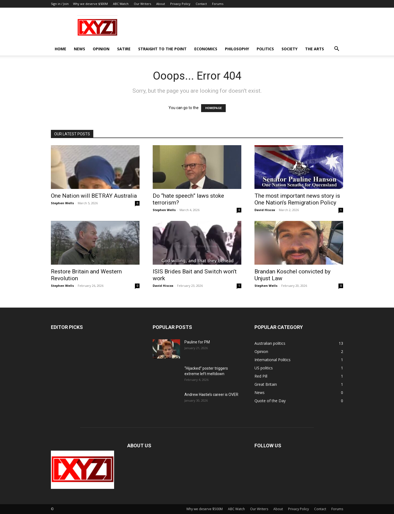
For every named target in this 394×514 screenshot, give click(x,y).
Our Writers (142, 4)
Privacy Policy (180, 4)
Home (60, 48)
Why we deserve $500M (90, 4)
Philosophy (237, 48)
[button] (336, 49)
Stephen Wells (62, 203)
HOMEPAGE (213, 108)
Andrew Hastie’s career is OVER (211, 394)
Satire (124, 48)
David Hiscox (264, 210)
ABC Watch (121, 4)
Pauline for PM (197, 342)
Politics (265, 48)
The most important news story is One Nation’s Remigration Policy (297, 199)
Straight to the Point (162, 48)
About (160, 4)
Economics (205, 48)
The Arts (314, 48)
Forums (217, 4)
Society (289, 48)
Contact (201, 4)
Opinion (101, 48)
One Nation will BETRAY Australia (94, 195)
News (79, 48)
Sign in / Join (60, 4)
